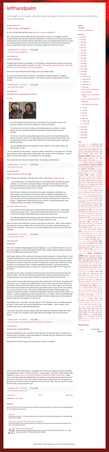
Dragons (86, 190)
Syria (95, 300)
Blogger (73, 444)
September (85, 84)
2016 (82, 63)
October (84, 82)
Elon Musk (82, 196)
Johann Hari (92, 231)
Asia (99, 148)
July (83, 107)
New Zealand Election (26, 322)
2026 (82, 37)
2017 (82, 61)
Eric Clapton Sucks (87, 198)
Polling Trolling (94, 271)
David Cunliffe (86, 182)
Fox (82, 204)
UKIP (89, 310)
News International (84, 260)
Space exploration (97, 296)
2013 (82, 71)
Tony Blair (99, 306)
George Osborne (93, 206)
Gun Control (20, 390)
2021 (82, 50)
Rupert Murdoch (89, 287)
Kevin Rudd (96, 235)
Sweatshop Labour (84, 300)
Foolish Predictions (97, 202)
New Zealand (15, 322)
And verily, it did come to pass (17, 206)
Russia (98, 287)
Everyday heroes (82, 200)
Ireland (83, 225)
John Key (99, 231)
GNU (94, 210)
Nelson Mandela (82, 251)
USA (25, 390)
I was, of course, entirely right (19, 174)
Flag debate (88, 202)
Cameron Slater (98, 167)
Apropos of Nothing (91, 148)
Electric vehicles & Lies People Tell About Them (90, 194)
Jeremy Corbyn (96, 229)
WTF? (86, 320)
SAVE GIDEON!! (14, 59)
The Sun (82, 304)
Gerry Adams (81, 207)
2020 (82, 53)
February (85, 121)
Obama (91, 267)
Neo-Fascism (93, 251)
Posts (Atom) (19, 398)
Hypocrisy (81, 221)
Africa (80, 146)
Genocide (81, 206)
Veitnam (90, 314)
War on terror (97, 316)
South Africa (97, 295)
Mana (88, 241)
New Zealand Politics (38, 322)
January (84, 123)
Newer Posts (11, 395)
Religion (97, 279)
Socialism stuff (48, 322)
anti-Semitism (95, 146)
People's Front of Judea (94, 269)
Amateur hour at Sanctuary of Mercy (22, 94)
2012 (82, 74)
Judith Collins (85, 233)
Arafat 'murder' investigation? (19, 28)
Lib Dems (90, 237)
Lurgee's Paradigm (90, 239)
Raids (80, 275)
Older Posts (69, 395)
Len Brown (82, 237)
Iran (96, 223)
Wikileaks (85, 318)
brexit (96, 153)
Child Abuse (85, 171)
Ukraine (97, 310)
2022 (82, 47)
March (84, 118)
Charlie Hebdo (98, 169)
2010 (82, 129)
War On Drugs (86, 316)
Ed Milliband (95, 190)
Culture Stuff (85, 180)
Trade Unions (86, 308)
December (85, 76)
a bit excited (49, 248)
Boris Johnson (83, 153)
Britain (13, 87)
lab (101, 235)
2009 (82, 132)
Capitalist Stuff (85, 169)
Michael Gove (82, 243)
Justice (94, 233)
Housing (93, 217)
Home (40, 395)
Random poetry (89, 275)
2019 (82, 55)
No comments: (23, 49)
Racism (96, 273)
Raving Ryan (99, 275)
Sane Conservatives (83, 289)
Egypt (87, 192)
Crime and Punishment (95, 178)
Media (95, 241)
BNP (89, 152)
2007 (82, 137)
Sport (82, 298)
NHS (86, 262)
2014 (82, 69)
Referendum (83, 277)
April (83, 115)
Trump (97, 308)
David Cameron (97, 180)
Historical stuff (82, 217)
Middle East (24, 52)
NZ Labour (89, 265)
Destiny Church (98, 186)
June (83, 110)
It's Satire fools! (96, 227)
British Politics (20, 87)
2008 (82, 135)
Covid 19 (83, 178)
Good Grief (19, 167)
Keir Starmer (86, 235)
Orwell (98, 267)
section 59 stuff (85, 291)
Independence (95, 221)
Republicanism (82, 281)
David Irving (98, 182)
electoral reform (96, 192)
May (83, 113)
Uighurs (80, 310)
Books (97, 152)
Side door (11, 414)
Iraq (101, 223)
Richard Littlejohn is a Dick (95, 283)
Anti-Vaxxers (81, 148)
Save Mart (92, 289)
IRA (92, 223)
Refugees (90, 279)
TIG (98, 304)
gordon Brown (88, 211)
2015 (82, 66)
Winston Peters (95, 318)
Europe (14, 167)
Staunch (10, 404)
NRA (96, 264)
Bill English (99, 150)
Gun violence (96, 213)
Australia (14, 390)
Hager (80, 215)
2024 (82, 42)
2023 (82, 45)
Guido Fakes (97, 211)
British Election (96, 156)
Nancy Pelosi (96, 249)
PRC (80, 273)
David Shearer (85, 184)
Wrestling (80, 320)
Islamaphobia (97, 225)
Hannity (86, 215)
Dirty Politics (84, 188)
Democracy (87, 186)
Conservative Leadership (95, 177)
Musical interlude (83, 249)
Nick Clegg (95, 262)
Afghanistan (95, 144)
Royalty (98, 285)
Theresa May (90, 304)
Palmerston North (82, 269)
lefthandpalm (21, 8)
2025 (82, 39)
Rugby (79, 287)
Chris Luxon (90, 173)
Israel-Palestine (16, 52)
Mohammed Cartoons (94, 245)
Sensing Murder (96, 291)
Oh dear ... (10, 98)
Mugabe (97, 247)
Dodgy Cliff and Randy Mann (24, 428)
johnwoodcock (58, 444)
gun (79, 213)
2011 (82, 127)
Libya (97, 237)
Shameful (80, 293)
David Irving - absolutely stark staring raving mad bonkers (26, 421)
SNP (99, 293)
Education (81, 192)
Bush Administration (84, 167)
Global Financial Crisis (94, 207)
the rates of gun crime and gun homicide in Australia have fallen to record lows (39, 375)
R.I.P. (88, 273)
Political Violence (82, 271)
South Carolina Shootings (84, 296)
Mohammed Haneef (84, 247)
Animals (87, 146)
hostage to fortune (58, 178)
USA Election (91, 312)
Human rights (93, 219)
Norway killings (88, 264)
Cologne (83, 177)
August (84, 87)
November (85, 79)
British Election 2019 (84, 160)
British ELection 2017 (91, 158)
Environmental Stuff (95, 196)
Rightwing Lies (86, 285)
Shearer (87, 293)
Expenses (91, 200)
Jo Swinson (84, 231)
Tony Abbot (91, 306)
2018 (82, 58)
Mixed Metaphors (82, 245)
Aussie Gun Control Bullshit (18, 329)
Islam (89, 225)
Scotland (99, 289)
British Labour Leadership (92, 162)
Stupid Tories (93, 298)
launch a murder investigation (44, 32)
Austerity (81, 150)
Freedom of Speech (92, 204)
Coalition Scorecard (95, 175)
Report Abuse (83, 325)
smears (93, 293)
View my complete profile (86, 30)
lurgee (82, 28)
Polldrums (11, 244)
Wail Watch (98, 314)
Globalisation (83, 210)
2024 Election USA (83, 144)
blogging (83, 152)
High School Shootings (95, 215)
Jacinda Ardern (82, 229)
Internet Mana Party (83, 223)
